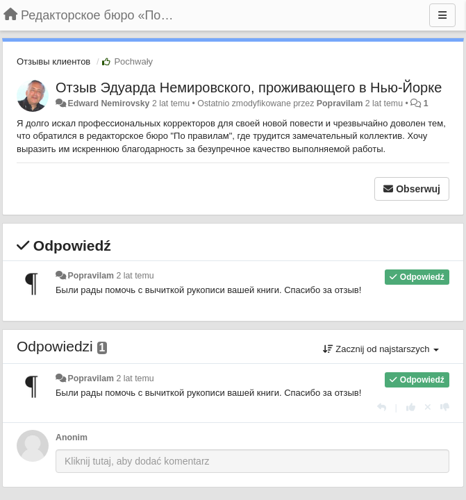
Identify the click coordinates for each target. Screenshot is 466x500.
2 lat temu (134, 276)
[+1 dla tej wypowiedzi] (410, 407)
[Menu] (442, 15)
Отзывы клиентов (53, 61)
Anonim (72, 437)
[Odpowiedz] (381, 407)
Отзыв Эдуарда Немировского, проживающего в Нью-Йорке (249, 87)
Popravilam (340, 103)
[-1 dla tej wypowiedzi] (444, 407)
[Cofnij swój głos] (427, 407)
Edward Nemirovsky (108, 103)
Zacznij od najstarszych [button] (381, 349)
